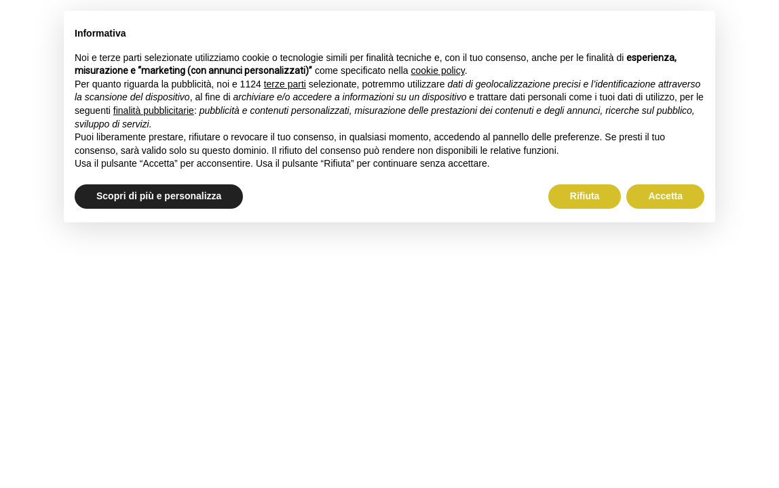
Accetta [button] (665, 195)
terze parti (285, 84)
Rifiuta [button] (585, 195)
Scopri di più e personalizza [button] (158, 195)
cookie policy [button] (438, 70)
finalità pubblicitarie (153, 110)
